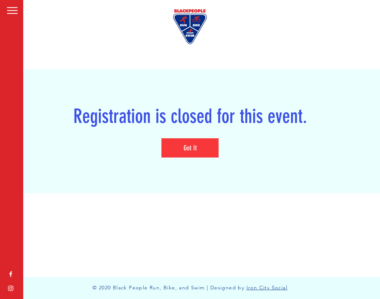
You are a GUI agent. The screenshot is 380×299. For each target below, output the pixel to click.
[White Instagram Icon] (10, 288)
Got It (190, 148)
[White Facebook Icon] (10, 274)
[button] (12, 10)
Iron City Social (267, 287)
